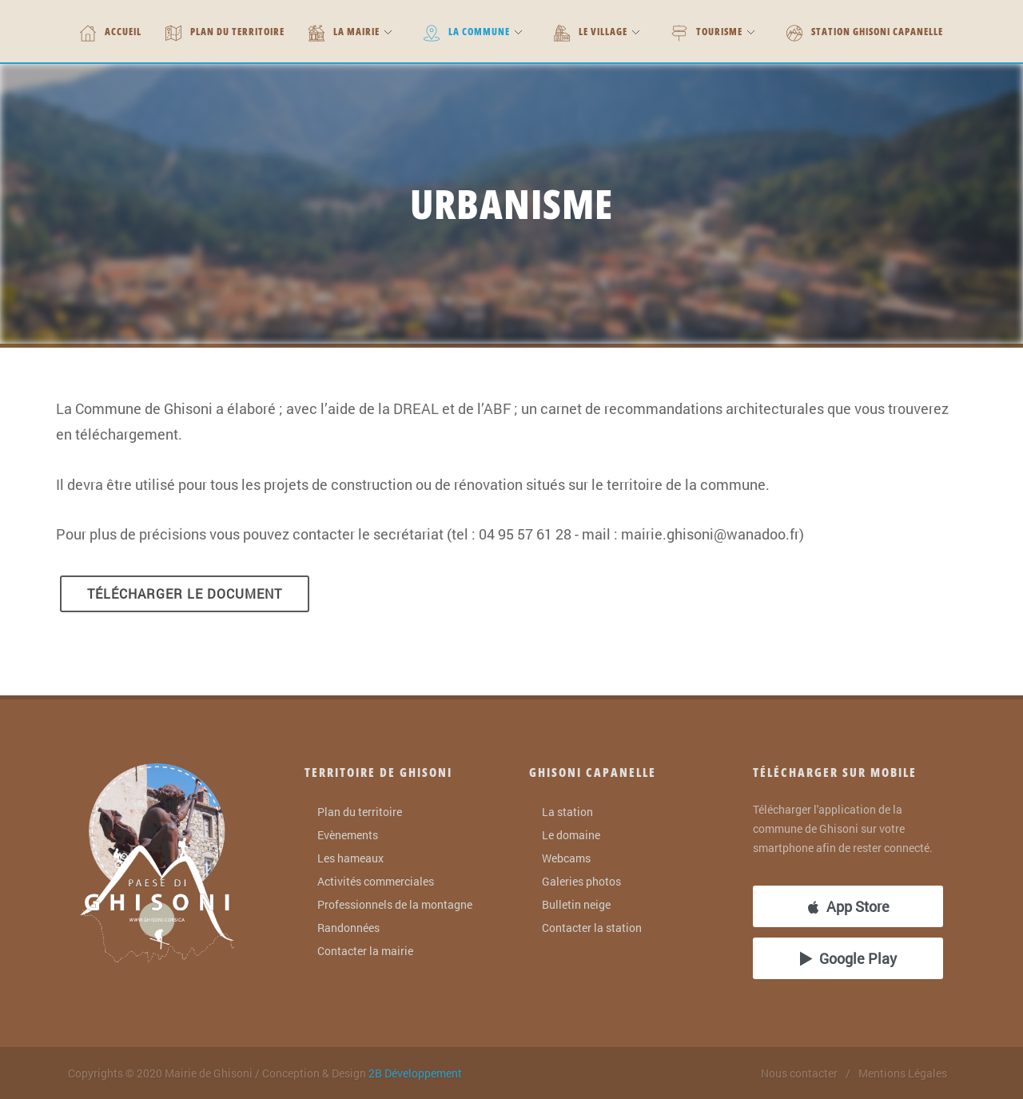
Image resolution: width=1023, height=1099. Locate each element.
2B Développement (415, 1073)
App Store (848, 906)
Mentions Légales (902, 1073)
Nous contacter (799, 1073)
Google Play (848, 958)
